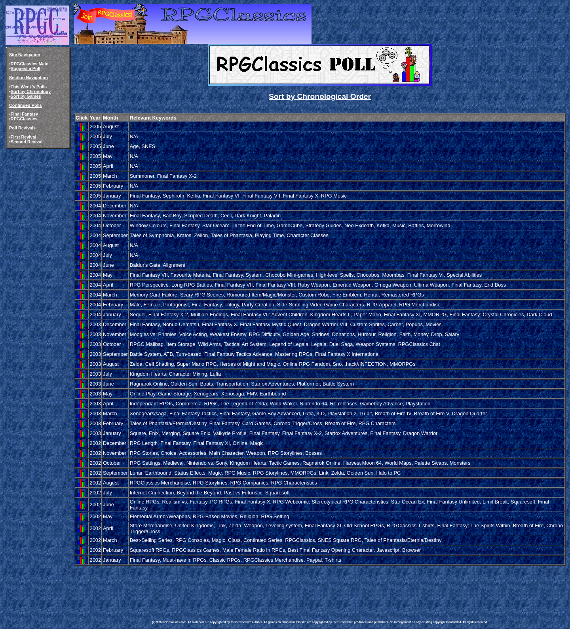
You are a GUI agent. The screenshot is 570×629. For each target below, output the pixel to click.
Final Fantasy (24, 114)
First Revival (23, 137)
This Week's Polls (29, 86)
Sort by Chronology (31, 91)
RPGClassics (24, 118)
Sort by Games (26, 96)
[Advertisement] (296, 584)
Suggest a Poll (25, 68)
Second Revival (26, 141)
